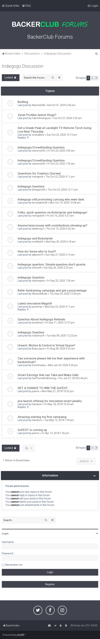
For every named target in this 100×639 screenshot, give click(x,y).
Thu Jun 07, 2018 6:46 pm (73, 378)
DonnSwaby (39, 365)
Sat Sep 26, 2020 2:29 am (58, 267)
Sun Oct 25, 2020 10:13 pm (62, 134)
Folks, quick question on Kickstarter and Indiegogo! (52, 212)
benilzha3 (37, 322)
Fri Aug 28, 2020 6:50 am (61, 348)
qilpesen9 (37, 254)
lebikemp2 (38, 228)
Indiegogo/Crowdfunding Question (41, 147)
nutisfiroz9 (38, 335)
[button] (96, 78)
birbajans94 (38, 189)
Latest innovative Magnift (35, 303)
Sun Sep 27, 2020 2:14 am (60, 254)
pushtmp (37, 306)
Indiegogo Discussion (22, 66)
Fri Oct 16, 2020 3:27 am (60, 215)
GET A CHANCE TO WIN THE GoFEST (43, 388)
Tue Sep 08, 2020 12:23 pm (61, 335)
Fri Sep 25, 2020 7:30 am (61, 280)
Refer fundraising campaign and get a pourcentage (52, 290)
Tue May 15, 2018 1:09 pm (59, 420)
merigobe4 (38, 215)
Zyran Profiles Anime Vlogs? (37, 115)
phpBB (20, 634)
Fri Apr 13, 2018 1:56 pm (55, 433)
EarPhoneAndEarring (44, 378)
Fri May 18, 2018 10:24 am (59, 404)
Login (5, 533)
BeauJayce (38, 348)
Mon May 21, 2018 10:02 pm (58, 391)
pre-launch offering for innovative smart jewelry (50, 401)
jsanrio (35, 391)
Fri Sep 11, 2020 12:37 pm (60, 322)
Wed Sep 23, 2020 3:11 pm (60, 306)
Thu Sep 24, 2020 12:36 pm (65, 293)
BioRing (23, 102)
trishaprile (37, 176)
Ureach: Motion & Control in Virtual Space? (46, 345)
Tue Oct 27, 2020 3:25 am (67, 118)
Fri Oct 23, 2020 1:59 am (61, 163)
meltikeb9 (37, 241)
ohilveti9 (36, 267)
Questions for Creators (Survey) (39, 173)
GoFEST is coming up (32, 430)
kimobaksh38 (39, 202)
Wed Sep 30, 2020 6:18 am (61, 241)
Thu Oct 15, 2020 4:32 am (60, 228)
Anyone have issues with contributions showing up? (52, 225)
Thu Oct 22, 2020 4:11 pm (60, 176)
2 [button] (92, 78)
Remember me (13, 564)
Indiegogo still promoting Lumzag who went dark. (51, 199)
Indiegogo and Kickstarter (35, 238)
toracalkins (38, 134)
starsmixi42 (38, 150)
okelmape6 (38, 280)
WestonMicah (39, 293)
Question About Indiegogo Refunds (41, 319)
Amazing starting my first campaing (42, 417)
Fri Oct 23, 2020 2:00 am (61, 150)
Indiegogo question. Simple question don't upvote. (52, 264)
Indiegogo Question (31, 186)
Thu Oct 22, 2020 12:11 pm (63, 189)
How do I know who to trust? (37, 251)
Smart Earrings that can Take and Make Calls (48, 375)
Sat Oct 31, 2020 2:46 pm (61, 105)
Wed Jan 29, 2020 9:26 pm (63, 365)
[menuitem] (26, 5)
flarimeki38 (38, 105)
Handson (37, 404)
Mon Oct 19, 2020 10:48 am (65, 202)
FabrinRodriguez (41, 118)
